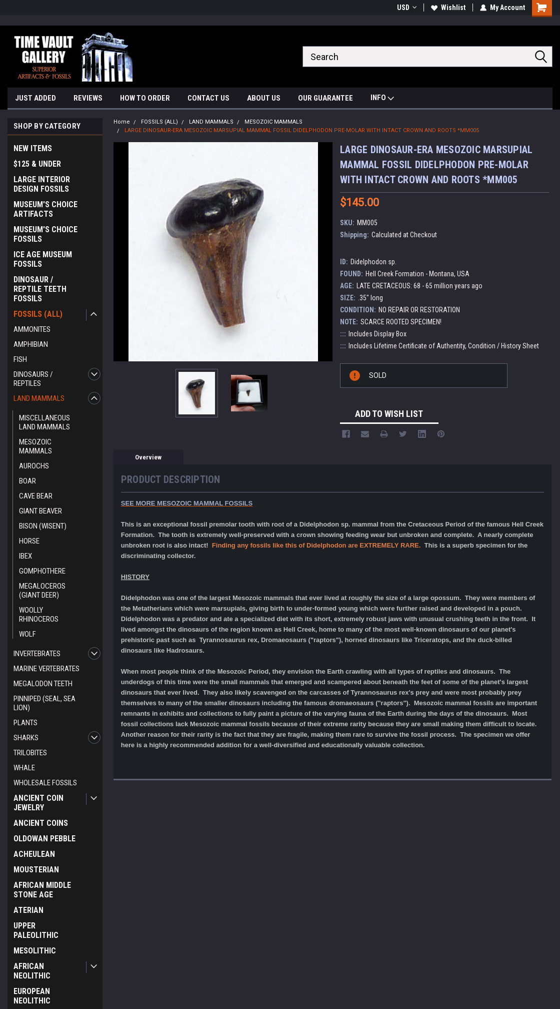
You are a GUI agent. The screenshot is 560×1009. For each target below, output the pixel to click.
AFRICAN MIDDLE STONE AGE (42, 889)
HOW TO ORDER (145, 98)
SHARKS (26, 737)
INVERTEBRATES (37, 653)
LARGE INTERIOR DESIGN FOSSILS (42, 184)
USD (406, 8)
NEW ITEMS (33, 148)
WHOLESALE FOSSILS (45, 782)
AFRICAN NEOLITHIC (32, 970)
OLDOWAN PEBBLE (45, 838)
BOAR (27, 480)
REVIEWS (88, 98)
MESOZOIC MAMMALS (35, 446)
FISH (20, 359)
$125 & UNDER (37, 164)
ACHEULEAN (34, 854)
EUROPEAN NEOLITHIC (32, 995)
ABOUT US (263, 98)
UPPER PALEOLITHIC (36, 930)
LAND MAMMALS (39, 398)
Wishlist (448, 8)
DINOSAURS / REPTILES (33, 379)
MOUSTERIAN (36, 869)
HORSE (29, 541)
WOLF (27, 634)
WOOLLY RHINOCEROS (38, 615)
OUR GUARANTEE (325, 98)
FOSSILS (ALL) (38, 314)
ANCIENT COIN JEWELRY (39, 802)
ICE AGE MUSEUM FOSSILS (43, 259)
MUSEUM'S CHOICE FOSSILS (46, 234)
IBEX (25, 556)
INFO (382, 99)
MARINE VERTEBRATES (47, 668)
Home (122, 122)
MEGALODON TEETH (43, 683)
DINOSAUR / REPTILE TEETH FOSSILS (40, 289)
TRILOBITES (30, 752)
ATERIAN (29, 910)
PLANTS (26, 722)
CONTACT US (209, 98)
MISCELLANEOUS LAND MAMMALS (44, 422)
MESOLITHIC (35, 950)
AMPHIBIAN (31, 344)
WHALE (24, 767)
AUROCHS (34, 465)
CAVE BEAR (35, 495)
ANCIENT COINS (41, 823)
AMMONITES (32, 329)
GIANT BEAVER (40, 511)
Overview (148, 457)
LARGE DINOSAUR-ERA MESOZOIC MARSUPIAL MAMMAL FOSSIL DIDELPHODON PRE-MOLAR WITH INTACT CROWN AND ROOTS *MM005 (301, 130)
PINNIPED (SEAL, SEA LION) (45, 703)
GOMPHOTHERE (42, 571)
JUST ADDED (35, 98)
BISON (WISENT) (42, 526)
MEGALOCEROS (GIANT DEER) (42, 591)
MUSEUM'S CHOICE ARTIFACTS (46, 209)
